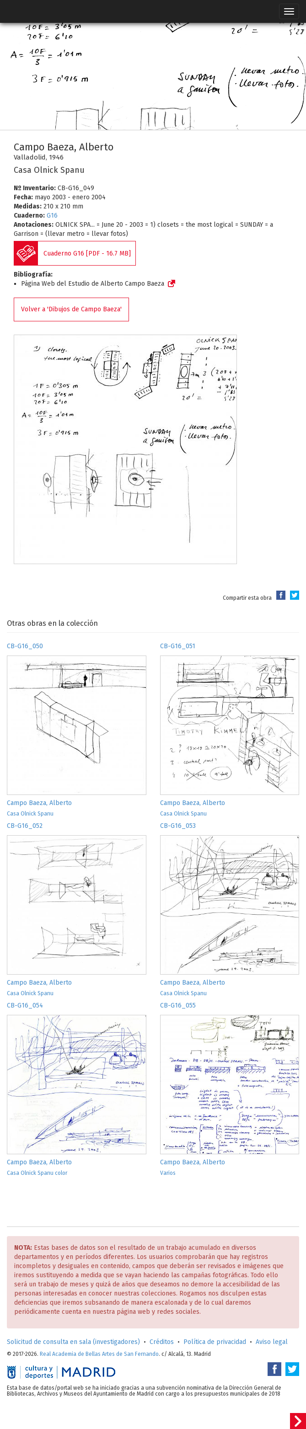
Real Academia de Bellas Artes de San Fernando (99, 1354)
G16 (52, 215)
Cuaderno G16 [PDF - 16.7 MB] (87, 253)
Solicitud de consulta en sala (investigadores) (73, 1342)
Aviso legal (272, 1342)
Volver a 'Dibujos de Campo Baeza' (71, 309)
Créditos (162, 1342)
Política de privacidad (214, 1342)
